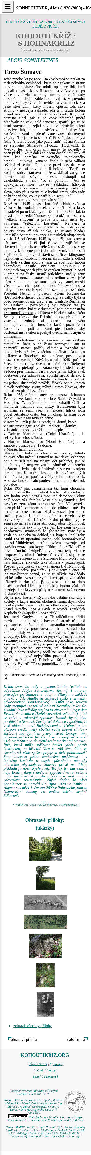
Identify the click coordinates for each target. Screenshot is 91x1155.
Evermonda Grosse (18, 313)
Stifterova (34, 145)
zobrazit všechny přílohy (32, 1026)
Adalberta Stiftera (42, 698)
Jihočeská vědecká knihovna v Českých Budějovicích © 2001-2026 (33, 1092)
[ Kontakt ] (51, 1076)
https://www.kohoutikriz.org (61, 1136)
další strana (76, 1039)
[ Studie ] (57, 1064)
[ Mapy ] (52, 1070)
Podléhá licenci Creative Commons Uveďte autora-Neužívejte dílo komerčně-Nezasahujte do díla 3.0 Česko (45, 1118)
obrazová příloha (24, 1039)
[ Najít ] (38, 1076)
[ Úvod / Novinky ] (39, 1064)
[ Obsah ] (39, 1070)
